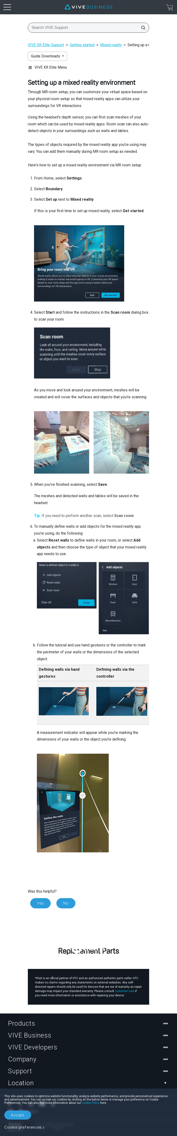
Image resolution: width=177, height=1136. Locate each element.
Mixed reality (111, 45)
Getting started (82, 45)
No (66, 903)
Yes (40, 903)
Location (88, 1083)
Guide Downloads (46, 56)
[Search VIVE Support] (141, 27)
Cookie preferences (23, 1127)
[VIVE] (88, 7)
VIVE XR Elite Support (46, 45)
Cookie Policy (90, 1103)
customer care (124, 991)
